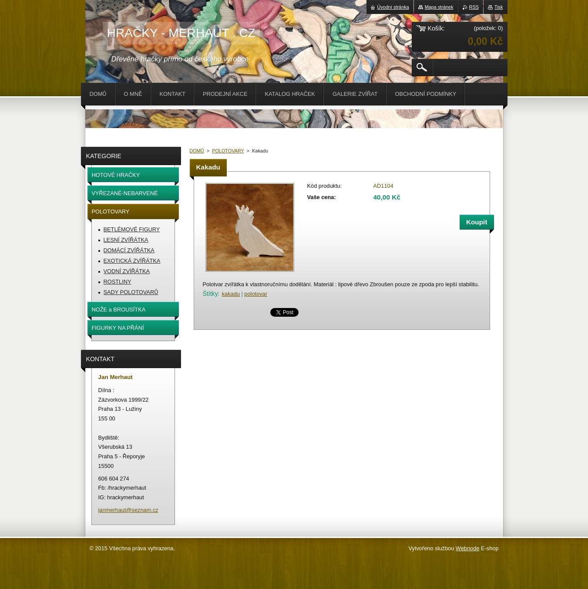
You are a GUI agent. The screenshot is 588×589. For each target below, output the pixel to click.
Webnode (468, 548)
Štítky (210, 293)
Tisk (498, 7)
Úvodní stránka (393, 7)
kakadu (231, 294)
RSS (474, 7)
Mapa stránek (439, 7)
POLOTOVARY (228, 150)
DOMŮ (197, 150)
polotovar (255, 294)
